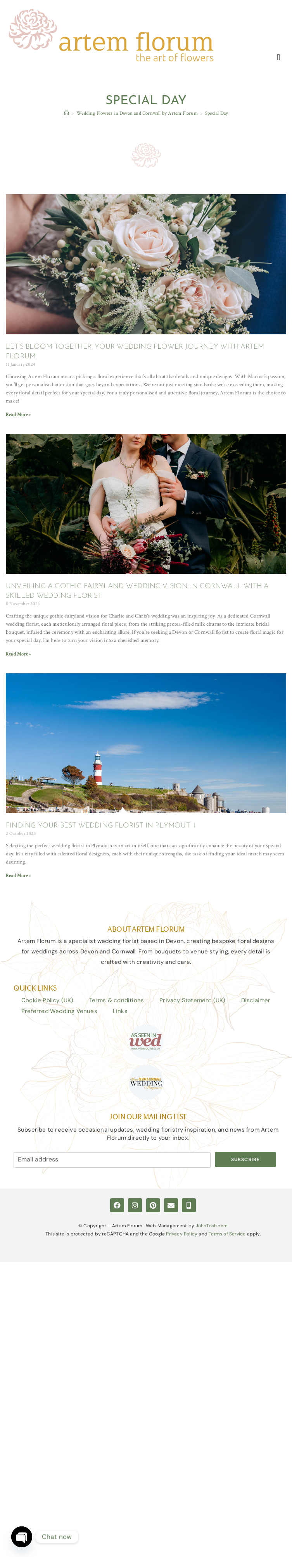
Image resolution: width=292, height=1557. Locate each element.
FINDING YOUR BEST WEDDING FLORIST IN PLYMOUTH (100, 826)
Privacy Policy (181, 1234)
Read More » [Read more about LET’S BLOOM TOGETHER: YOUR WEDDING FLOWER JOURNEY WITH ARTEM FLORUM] (18, 415)
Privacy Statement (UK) (192, 1000)
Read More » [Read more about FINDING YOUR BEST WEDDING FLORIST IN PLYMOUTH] (18, 876)
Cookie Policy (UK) (47, 1000)
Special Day (216, 113)
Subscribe (245, 1159)
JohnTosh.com (212, 1226)
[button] (278, 57)
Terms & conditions (116, 1000)
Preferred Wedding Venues (59, 1011)
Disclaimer (256, 1000)
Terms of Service (227, 1234)
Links (120, 1011)
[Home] (66, 113)
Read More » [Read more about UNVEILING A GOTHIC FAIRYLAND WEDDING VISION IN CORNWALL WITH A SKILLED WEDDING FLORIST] (18, 654)
